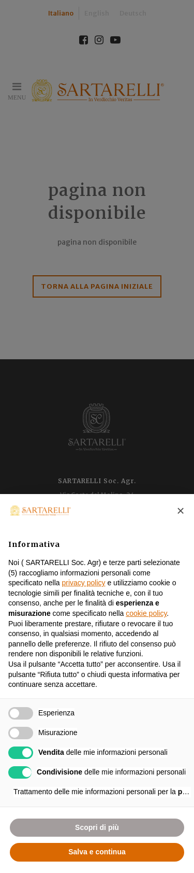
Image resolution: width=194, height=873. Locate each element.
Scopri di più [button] (97, 827)
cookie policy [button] (146, 613)
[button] (180, 510)
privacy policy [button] (84, 583)
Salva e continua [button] (96, 852)
